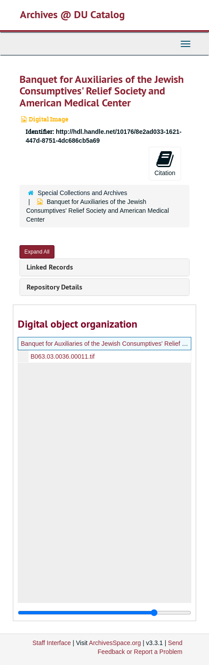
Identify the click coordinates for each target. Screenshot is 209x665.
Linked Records (50, 267)
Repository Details (54, 287)
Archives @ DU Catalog (72, 14)
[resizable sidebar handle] (104, 612)
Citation (165, 163)
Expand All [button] (37, 252)
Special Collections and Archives (82, 192)
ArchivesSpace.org (115, 642)
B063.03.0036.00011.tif (63, 356)
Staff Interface (51, 642)
